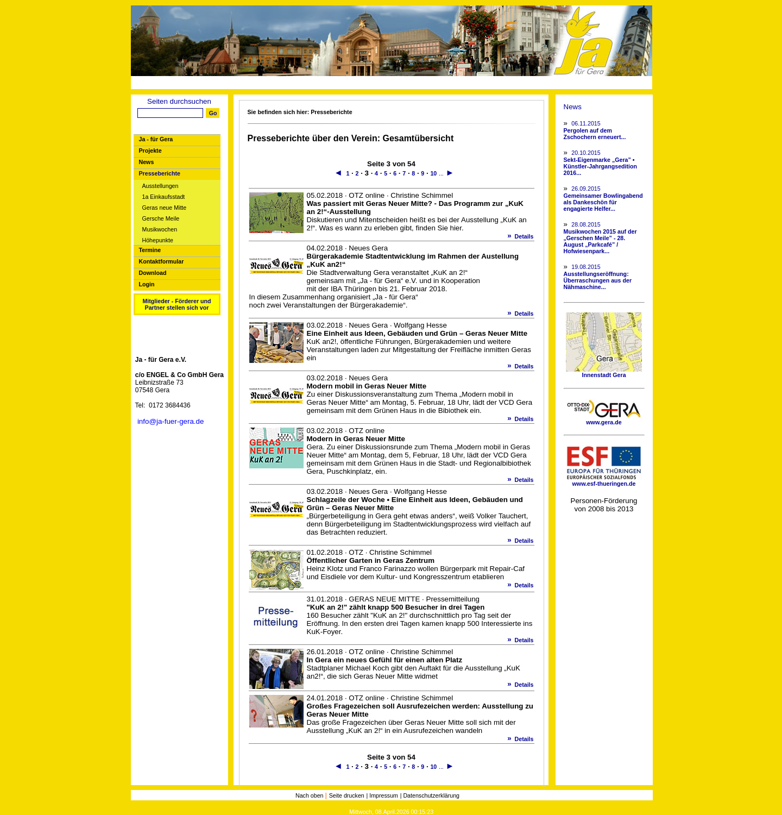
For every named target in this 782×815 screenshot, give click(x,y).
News (146, 162)
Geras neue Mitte (164, 208)
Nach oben (310, 795)
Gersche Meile (161, 219)
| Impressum (382, 795)
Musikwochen (160, 230)
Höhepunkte (157, 240)
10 (433, 173)
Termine (150, 250)
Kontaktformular (161, 261)
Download (153, 272)
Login (147, 284)
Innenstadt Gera (604, 372)
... (441, 173)
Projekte (150, 150)
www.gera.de (604, 419)
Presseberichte (159, 173)
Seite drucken (346, 795)
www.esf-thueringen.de (604, 481)
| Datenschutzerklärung (429, 795)
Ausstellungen (160, 186)
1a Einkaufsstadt (163, 197)
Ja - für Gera (156, 139)
